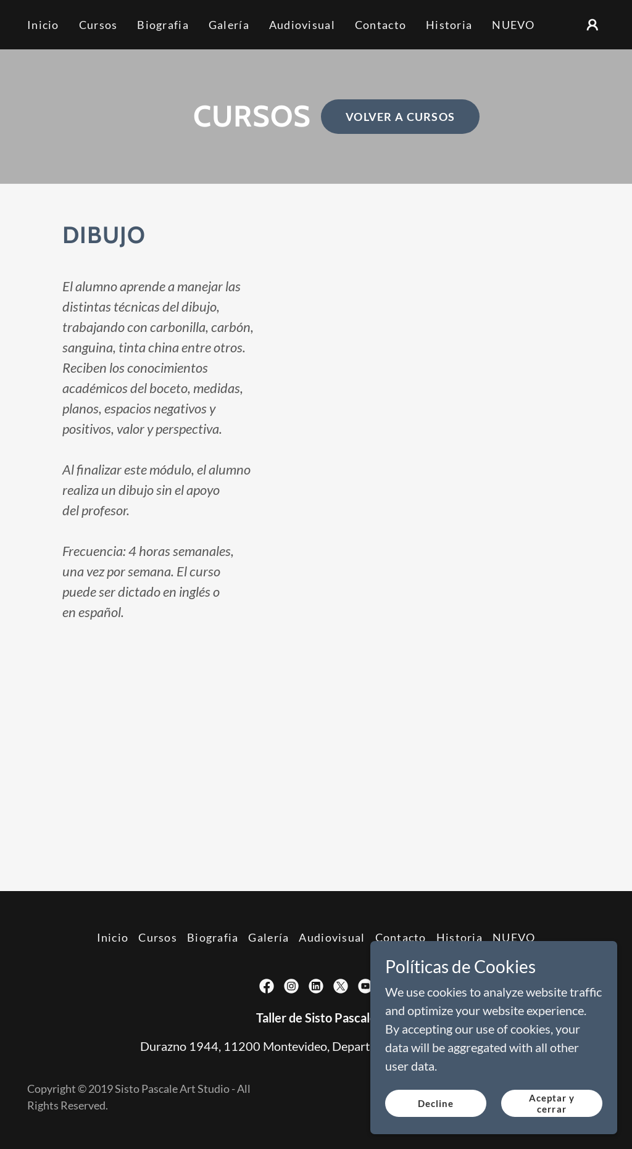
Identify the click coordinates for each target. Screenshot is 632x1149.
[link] (266, 986)
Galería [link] (229, 24)
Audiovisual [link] (302, 24)
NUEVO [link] (513, 24)
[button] (592, 24)
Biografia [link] (163, 24)
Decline (436, 1120)
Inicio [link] (43, 24)
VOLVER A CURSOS (400, 116)
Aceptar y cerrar (552, 1121)
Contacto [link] (380, 24)
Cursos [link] (98, 24)
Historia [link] (449, 24)
